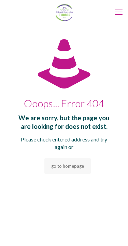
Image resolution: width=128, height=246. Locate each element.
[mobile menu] (119, 12)
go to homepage (67, 166)
